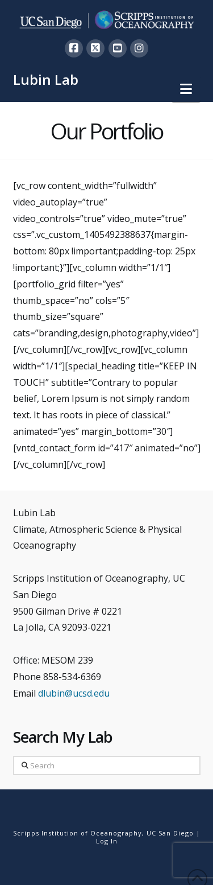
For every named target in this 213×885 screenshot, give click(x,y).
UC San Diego (170, 833)
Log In (107, 841)
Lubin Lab (45, 80)
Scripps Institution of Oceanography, (78, 833)
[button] (186, 89)
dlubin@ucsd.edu (74, 693)
